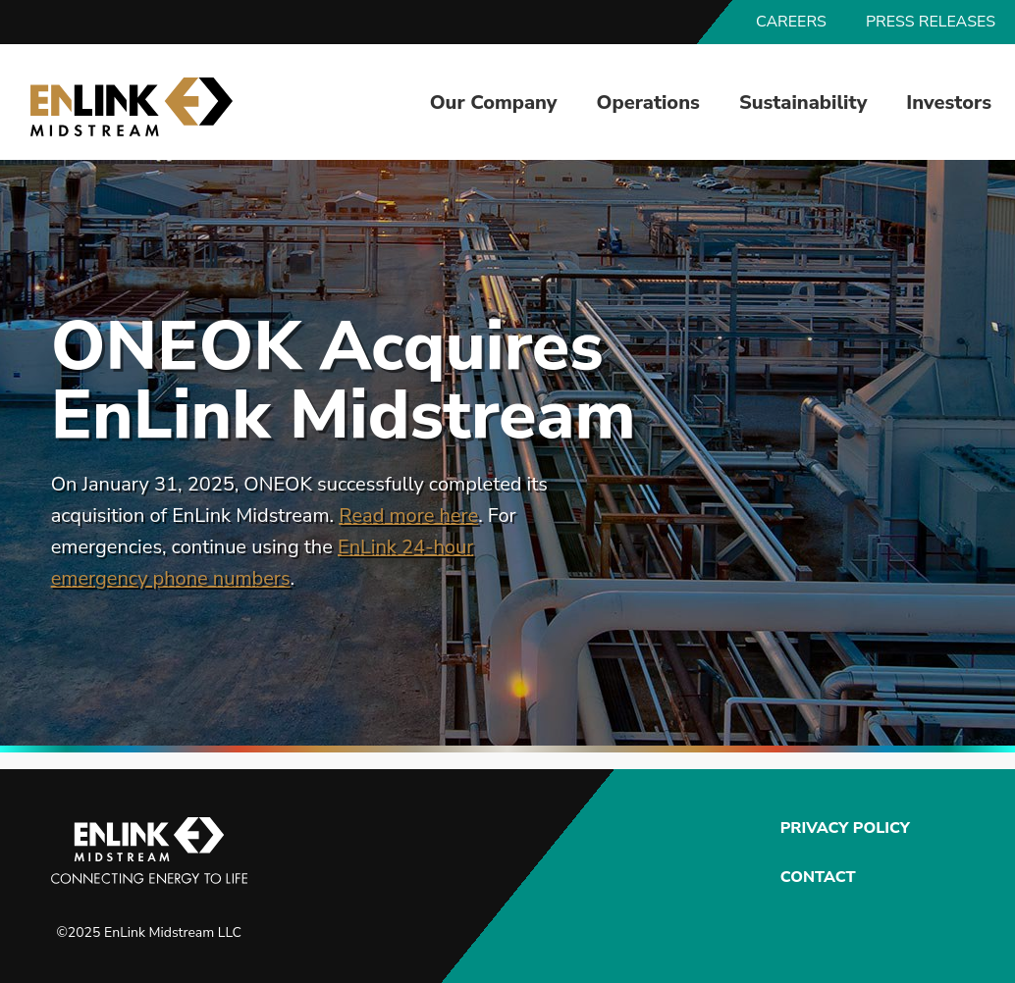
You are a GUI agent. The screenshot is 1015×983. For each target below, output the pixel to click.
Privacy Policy (842, 828)
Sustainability (803, 102)
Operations (648, 102)
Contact (818, 877)
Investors (948, 102)
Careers (791, 21)
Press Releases (930, 21)
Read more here (408, 515)
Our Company (494, 102)
